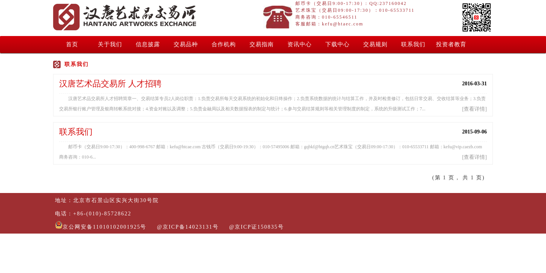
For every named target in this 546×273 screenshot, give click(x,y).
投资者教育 (451, 44)
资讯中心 (299, 44)
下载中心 (337, 44)
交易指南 (261, 44)
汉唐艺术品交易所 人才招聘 (110, 83)
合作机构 (224, 44)
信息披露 (148, 44)
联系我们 (413, 44)
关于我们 (110, 44)
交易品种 (186, 44)
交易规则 (375, 44)
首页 (72, 44)
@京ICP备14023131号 (188, 227)
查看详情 (474, 109)
